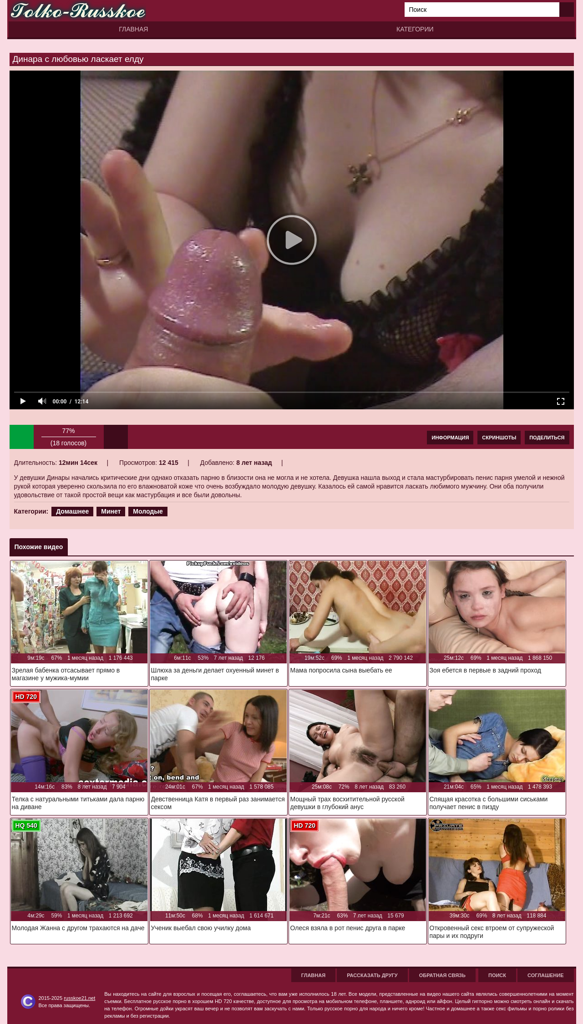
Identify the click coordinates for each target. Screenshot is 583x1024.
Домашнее (72, 511)
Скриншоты (499, 437)
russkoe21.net (79, 998)
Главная (133, 29)
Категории (414, 29)
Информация (450, 437)
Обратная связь (442, 975)
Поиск (497, 975)
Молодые (148, 511)
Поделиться (546, 437)
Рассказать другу (372, 975)
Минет (111, 511)
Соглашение (545, 975)
